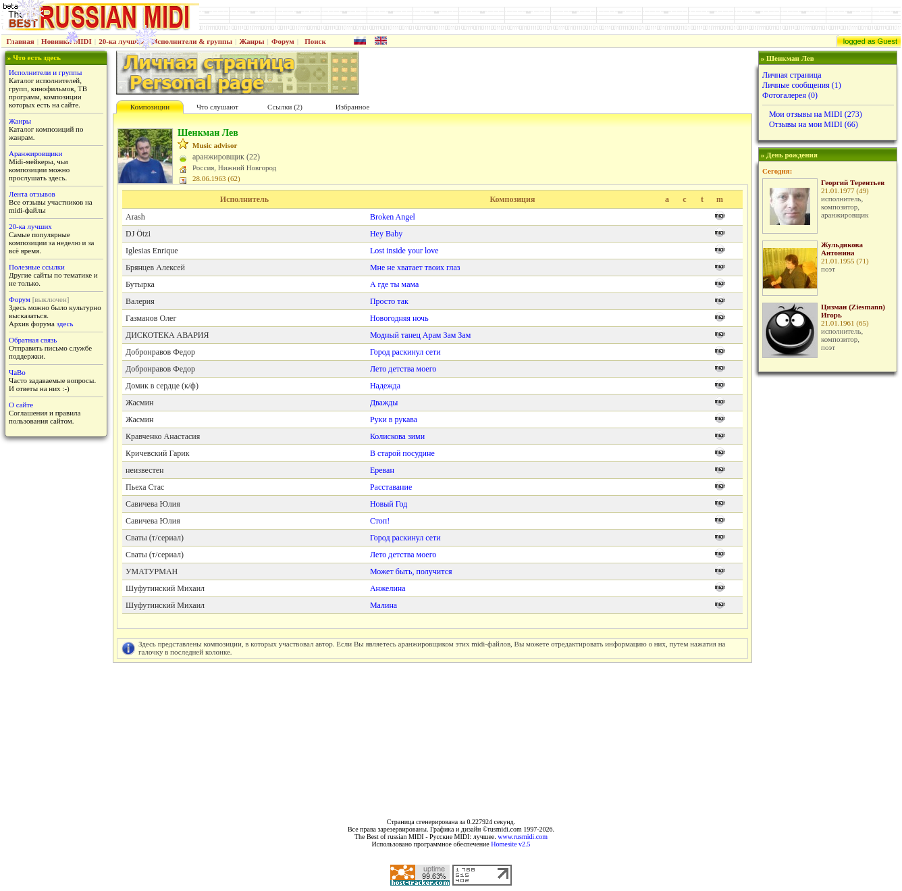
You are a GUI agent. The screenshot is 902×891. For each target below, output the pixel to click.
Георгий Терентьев (852, 182)
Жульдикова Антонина (842, 248)
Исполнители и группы (45, 72)
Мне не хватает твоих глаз (415, 267)
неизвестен (144, 470)
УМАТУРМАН (152, 571)
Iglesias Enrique (152, 250)
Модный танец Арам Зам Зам (420, 335)
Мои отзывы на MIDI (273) (815, 114)
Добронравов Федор (160, 352)
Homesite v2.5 (510, 844)
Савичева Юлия (153, 504)
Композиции (149, 107)
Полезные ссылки (37, 267)
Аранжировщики (35, 153)
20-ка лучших (121, 41)
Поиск (315, 41)
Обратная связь (33, 340)
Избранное (353, 107)
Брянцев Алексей (155, 267)
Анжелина (388, 588)
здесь (65, 324)
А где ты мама (394, 284)
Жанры (251, 41)
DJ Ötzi (138, 233)
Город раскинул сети (405, 352)
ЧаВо (17, 372)
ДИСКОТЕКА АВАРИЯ (167, 335)
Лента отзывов (32, 194)
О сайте (21, 405)
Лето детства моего (403, 369)
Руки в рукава (393, 419)
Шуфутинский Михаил (165, 588)
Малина (383, 605)
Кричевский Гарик (158, 453)
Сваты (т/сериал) (155, 537)
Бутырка (140, 284)
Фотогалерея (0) (790, 95)
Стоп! (380, 521)
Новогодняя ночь (399, 318)
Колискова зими (397, 436)
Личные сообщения (801, 85)
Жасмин (140, 402)
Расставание (391, 487)
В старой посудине (402, 453)
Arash (135, 217)
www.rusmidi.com (523, 836)
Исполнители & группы (192, 41)
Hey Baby (386, 233)
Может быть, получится (411, 571)
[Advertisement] (826, 591)
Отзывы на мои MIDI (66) (813, 124)
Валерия (140, 301)
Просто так (389, 301)
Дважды (384, 402)
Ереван (382, 470)
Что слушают (217, 107)
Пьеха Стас (145, 487)
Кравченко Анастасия (163, 436)
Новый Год (388, 504)
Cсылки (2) (284, 107)
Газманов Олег (151, 318)
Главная (20, 41)
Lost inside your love (404, 250)
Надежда (385, 385)
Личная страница (792, 75)
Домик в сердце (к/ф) (162, 385)
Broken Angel (392, 217)
